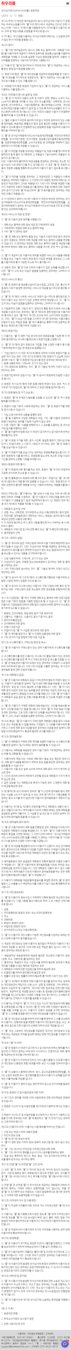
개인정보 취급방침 (35, 1334)
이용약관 (21, 1334)
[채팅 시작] (65, 1344)
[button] (68, 3)
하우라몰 (8, 3)
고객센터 (49, 1334)
